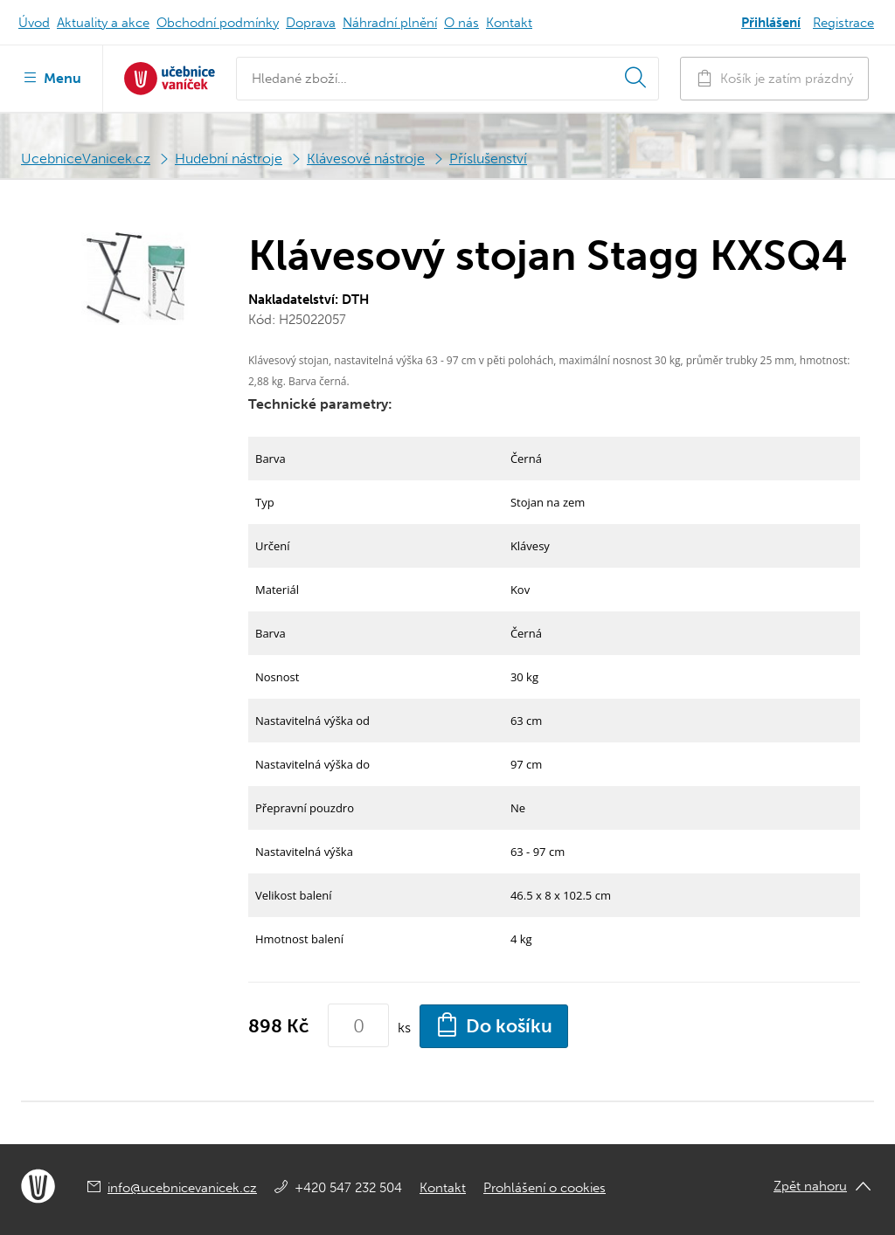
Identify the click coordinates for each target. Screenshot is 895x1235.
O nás (461, 23)
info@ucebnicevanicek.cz (182, 1188)
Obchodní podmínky (217, 23)
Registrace (843, 23)
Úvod (34, 23)
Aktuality (103, 22)
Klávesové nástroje (366, 158)
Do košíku (493, 1024)
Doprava (311, 23)
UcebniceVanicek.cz (85, 158)
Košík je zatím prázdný (774, 78)
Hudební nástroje (228, 158)
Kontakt (509, 23)
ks (404, 1027)
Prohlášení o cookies (544, 1188)
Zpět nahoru (810, 1186)
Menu (51, 76)
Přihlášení (771, 23)
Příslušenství (488, 158)
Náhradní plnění (390, 23)
